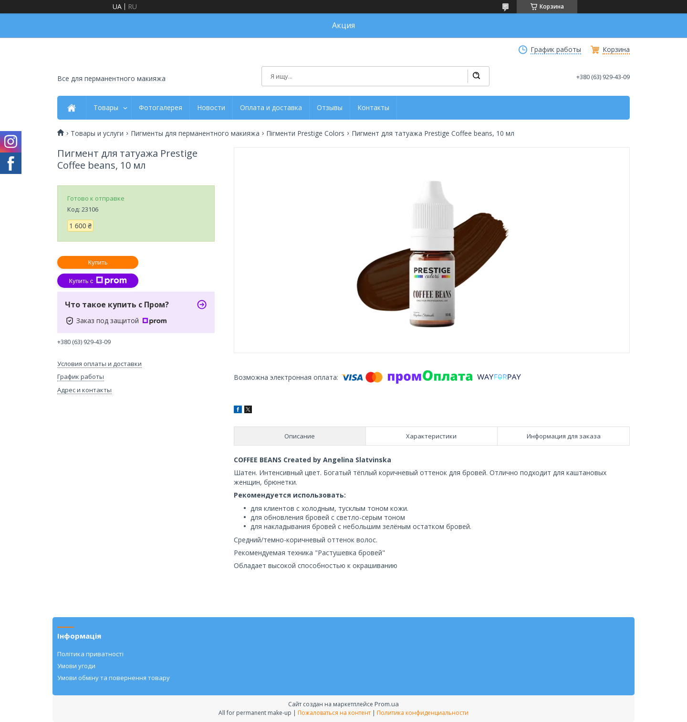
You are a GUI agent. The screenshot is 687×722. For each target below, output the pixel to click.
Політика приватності (90, 654)
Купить (97, 262)
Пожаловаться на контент (334, 713)
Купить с (97, 280)
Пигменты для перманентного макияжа (195, 133)
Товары (106, 107)
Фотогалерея (160, 107)
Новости (211, 107)
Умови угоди (76, 665)
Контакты (373, 107)
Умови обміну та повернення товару (113, 677)
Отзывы (330, 107)
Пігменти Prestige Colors (305, 133)
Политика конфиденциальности (422, 713)
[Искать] (476, 76)
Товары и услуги (97, 133)
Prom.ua (387, 704)
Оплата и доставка (271, 107)
